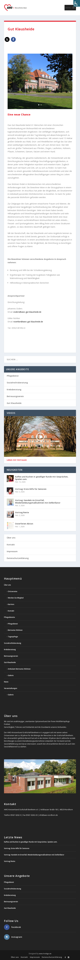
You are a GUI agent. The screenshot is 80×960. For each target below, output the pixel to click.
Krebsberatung (14, 389)
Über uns (11, 537)
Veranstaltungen (10, 688)
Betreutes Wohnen (15, 630)
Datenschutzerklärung (18, 558)
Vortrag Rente (22, 512)
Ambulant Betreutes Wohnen (19, 669)
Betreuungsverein (15, 396)
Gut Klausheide (14, 403)
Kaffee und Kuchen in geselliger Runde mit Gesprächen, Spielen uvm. (41, 477)
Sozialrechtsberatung (17, 382)
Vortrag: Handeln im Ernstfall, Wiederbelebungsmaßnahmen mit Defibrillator (37, 501)
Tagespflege (13, 636)
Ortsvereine (12, 591)
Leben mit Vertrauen (17, 460)
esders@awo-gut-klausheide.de (27, 312)
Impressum (12, 551)
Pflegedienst (13, 375)
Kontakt (11, 544)
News (6, 682)
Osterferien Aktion (24, 523)
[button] (68, 7)
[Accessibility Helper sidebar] (76, 3)
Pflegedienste (9, 617)
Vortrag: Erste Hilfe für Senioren (30, 489)
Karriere (11, 604)
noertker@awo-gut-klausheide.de (28, 321)
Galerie (11, 675)
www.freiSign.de (45, 954)
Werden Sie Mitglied (15, 598)
